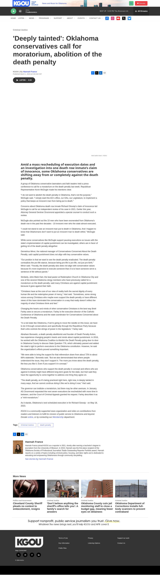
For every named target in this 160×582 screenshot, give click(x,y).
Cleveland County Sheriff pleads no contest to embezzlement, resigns (27, 513)
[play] (13, 16)
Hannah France (30, 79)
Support (58, 23)
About (70, 23)
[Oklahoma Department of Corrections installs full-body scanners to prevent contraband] (131, 496)
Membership (58, 424)
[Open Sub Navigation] (26, 23)
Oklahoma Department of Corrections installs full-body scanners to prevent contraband (130, 514)
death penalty (45, 432)
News (31, 23)
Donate (143, 6)
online (30, 424)
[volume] (20, 16)
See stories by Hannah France (39, 466)
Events (81, 23)
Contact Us (95, 23)
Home (13, 23)
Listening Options (94, 550)
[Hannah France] (18, 454)
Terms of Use (63, 545)
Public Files (63, 555)
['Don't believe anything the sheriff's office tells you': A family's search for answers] (63, 496)
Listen (21, 23)
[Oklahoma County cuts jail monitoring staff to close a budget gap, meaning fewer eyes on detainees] (97, 496)
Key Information (64, 550)
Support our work (123, 545)
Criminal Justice (20, 37)
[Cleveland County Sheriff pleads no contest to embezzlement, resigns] (29, 496)
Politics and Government (22, 508)
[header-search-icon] (132, 6)
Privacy (90, 545)
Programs (44, 23)
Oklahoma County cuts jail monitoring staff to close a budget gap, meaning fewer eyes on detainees (97, 514)
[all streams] (141, 16)
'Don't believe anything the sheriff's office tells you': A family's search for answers (62, 514)
